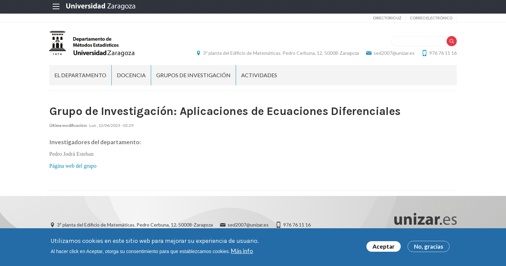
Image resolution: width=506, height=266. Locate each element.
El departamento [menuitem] (80, 75)
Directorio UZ (387, 18)
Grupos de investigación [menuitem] (193, 75)
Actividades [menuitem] (259, 75)
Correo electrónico (431, 18)
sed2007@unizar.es (394, 53)
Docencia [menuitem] (131, 75)
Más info (242, 250)
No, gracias (428, 246)
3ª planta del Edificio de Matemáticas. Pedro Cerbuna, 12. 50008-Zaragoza (281, 53)
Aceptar (384, 246)
